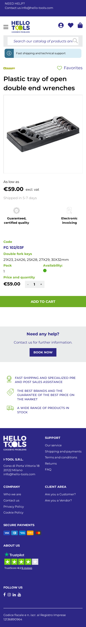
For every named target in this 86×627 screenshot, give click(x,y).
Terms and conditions (61, 457)
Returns (51, 463)
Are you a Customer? (60, 494)
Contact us (11, 500)
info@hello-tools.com (37, 8)
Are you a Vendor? (58, 500)
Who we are (12, 494)
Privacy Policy (13, 506)
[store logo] (20, 27)
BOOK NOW (43, 352)
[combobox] (43, 41)
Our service (53, 445)
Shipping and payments (63, 451)
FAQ (48, 469)
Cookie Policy (13, 512)
